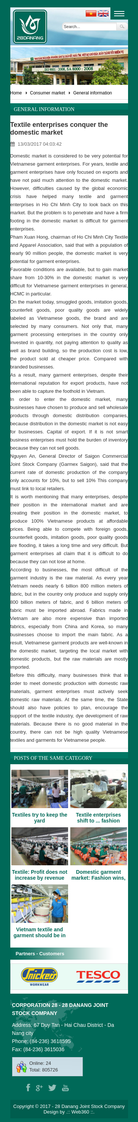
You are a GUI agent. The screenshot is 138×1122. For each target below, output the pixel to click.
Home (16, 93)
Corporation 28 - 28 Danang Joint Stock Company (60, 1009)
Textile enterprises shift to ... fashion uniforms (98, 821)
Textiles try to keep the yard (39, 818)
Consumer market (47, 93)
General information (92, 93)
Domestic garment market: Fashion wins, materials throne (98, 878)
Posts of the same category (53, 758)
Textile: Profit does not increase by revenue (39, 875)
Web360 (80, 1112)
